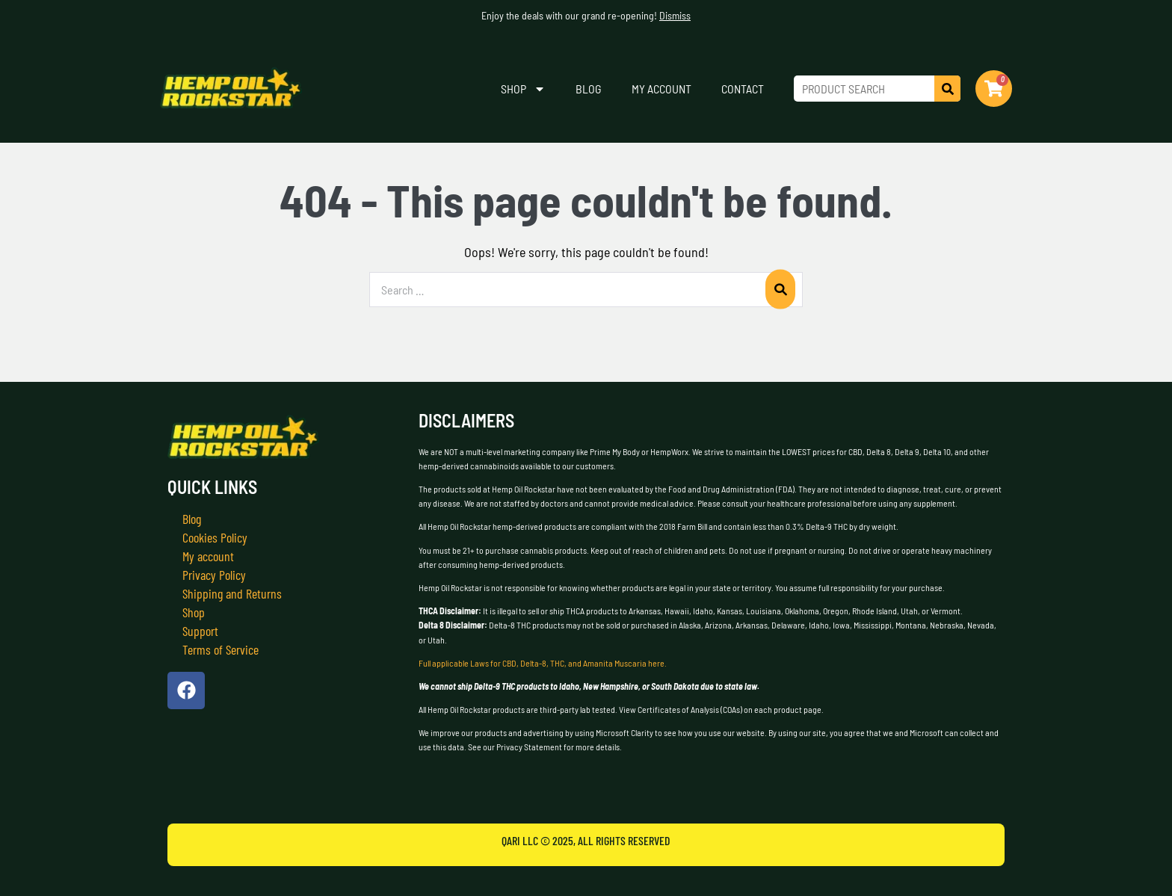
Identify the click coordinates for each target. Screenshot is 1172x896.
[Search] (947, 88)
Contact (742, 88)
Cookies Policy (214, 537)
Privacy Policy (214, 574)
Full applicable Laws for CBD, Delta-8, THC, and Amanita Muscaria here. (543, 663)
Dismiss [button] (675, 15)
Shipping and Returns (232, 593)
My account (661, 88)
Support (200, 630)
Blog (589, 88)
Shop (523, 88)
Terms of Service (220, 649)
